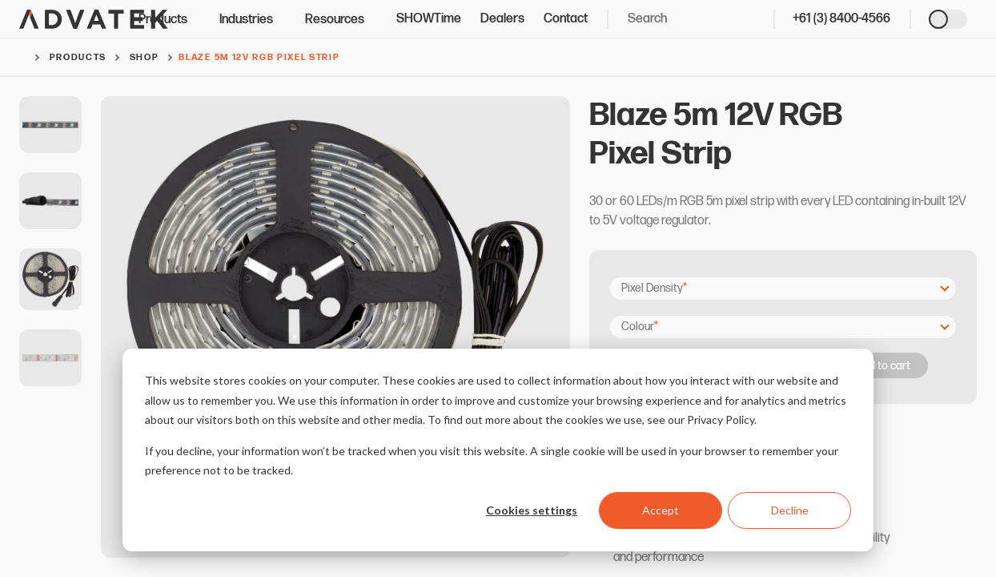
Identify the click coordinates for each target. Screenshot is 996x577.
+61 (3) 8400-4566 (841, 18)
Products (169, 19)
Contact (566, 18)
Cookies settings (531, 510)
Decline (790, 510)
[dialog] (498, 450)
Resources (341, 19)
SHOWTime (428, 18)
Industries (252, 19)
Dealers (502, 18)
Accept (660, 510)
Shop (144, 57)
